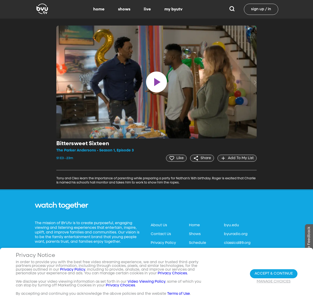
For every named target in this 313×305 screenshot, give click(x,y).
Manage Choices (274, 281)
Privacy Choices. (173, 273)
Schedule (197, 243)
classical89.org (237, 243)
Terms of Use (178, 294)
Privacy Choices (120, 285)
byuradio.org (235, 234)
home (99, 9)
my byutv (173, 9)
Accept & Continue (274, 273)
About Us (159, 225)
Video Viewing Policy (146, 282)
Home (194, 225)
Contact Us (161, 234)
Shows (195, 234)
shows (124, 9)
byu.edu (231, 225)
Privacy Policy (163, 243)
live (147, 9)
